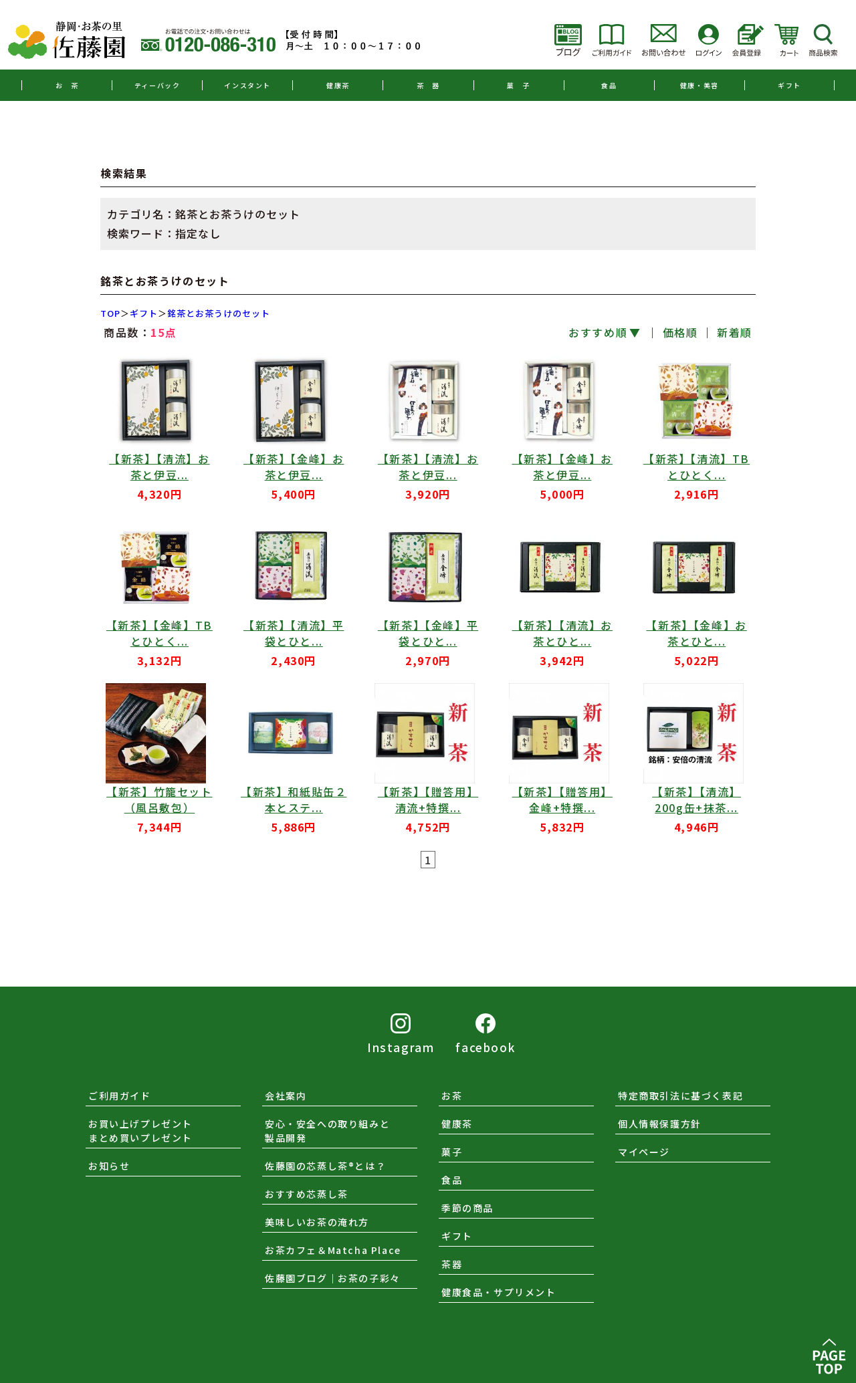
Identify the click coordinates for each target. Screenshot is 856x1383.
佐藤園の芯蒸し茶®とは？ (325, 1165)
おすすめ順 (597, 332)
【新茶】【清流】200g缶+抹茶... (696, 799)
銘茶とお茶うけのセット (218, 313)
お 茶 (67, 85)
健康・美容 (699, 85)
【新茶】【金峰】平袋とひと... (428, 633)
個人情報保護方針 (660, 1123)
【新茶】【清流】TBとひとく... (696, 467)
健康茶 (338, 85)
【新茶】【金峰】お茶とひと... (696, 633)
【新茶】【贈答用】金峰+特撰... (562, 799)
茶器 (451, 1264)
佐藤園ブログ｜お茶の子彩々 (333, 1278)
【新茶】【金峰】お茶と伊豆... (293, 467)
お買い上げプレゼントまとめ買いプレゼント (140, 1130)
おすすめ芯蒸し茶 (306, 1194)
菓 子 (518, 85)
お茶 (451, 1095)
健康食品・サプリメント (498, 1292)
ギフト (789, 85)
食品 (609, 85)
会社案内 (285, 1095)
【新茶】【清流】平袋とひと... (293, 633)
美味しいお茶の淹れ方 (317, 1222)
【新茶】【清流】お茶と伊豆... (159, 467)
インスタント (247, 85)
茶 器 (428, 85)
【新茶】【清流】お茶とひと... (562, 633)
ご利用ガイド (119, 1095)
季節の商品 (467, 1208)
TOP (110, 313)
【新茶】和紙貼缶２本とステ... (293, 799)
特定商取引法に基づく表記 (680, 1095)
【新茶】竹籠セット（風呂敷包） (159, 799)
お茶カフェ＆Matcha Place (333, 1250)
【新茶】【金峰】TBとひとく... (159, 633)
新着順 (734, 332)
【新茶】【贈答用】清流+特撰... (428, 799)
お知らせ (109, 1165)
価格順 (680, 332)
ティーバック (157, 85)
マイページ (644, 1151)
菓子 (451, 1151)
